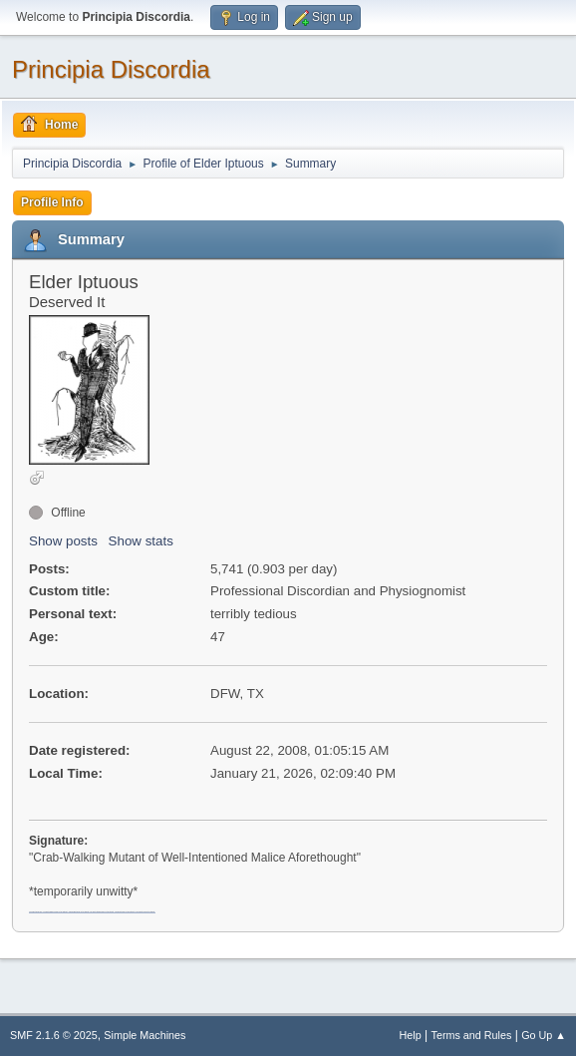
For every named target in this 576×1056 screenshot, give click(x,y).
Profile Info (52, 202)
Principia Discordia (111, 69)
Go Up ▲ (543, 1035)
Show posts (63, 540)
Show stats (141, 540)
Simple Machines (144, 1035)
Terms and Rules (472, 1035)
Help (411, 1035)
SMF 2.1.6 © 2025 (54, 1035)
